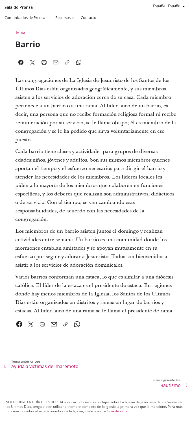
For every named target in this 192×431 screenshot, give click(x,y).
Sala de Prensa (19, 7)
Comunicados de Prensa (25, 17)
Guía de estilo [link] (117, 411)
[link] (19, 324)
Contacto (88, 17)
